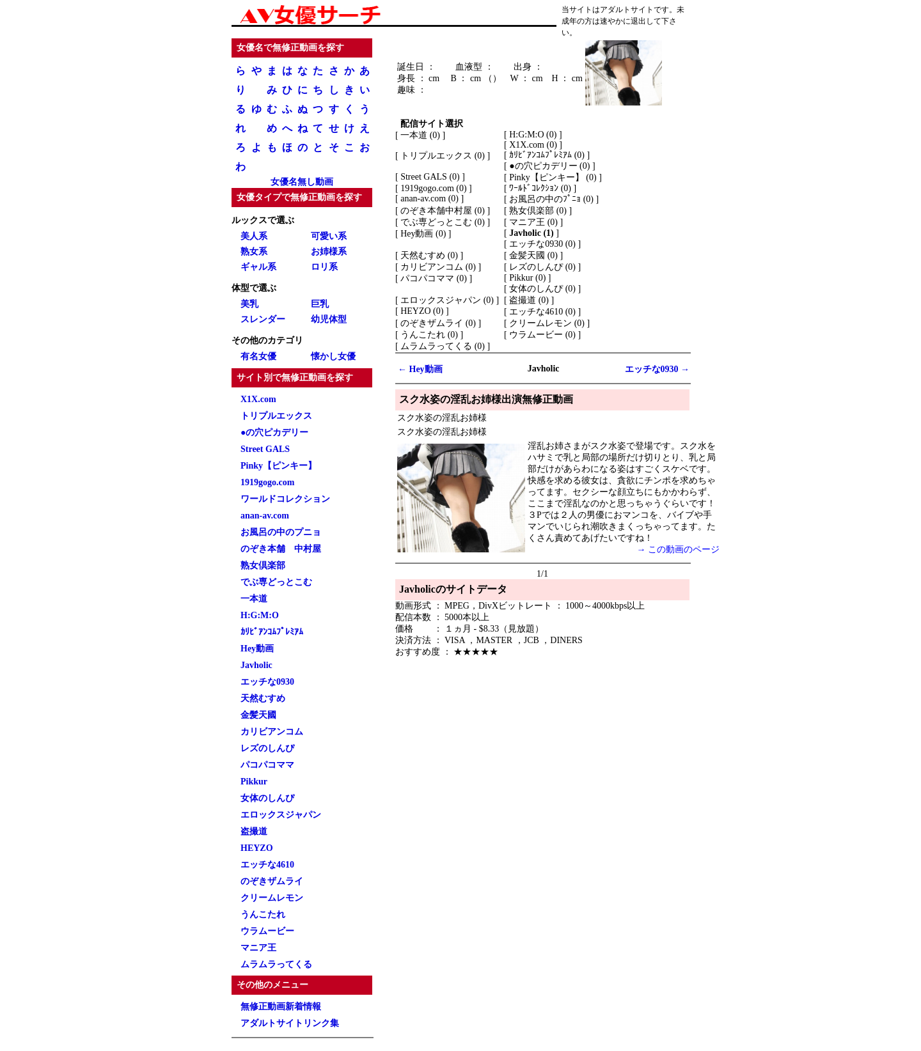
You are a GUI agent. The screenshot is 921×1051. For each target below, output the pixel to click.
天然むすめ (262, 698)
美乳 (249, 304)
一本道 (253, 598)
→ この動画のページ (678, 549)
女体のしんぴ (267, 798)
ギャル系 (258, 267)
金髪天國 (258, 715)
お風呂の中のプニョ (280, 532)
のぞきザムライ (271, 881)
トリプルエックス (276, 416)
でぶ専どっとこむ (276, 582)
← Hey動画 (420, 369)
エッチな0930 (267, 682)
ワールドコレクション (285, 499)
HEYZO (256, 848)
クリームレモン (271, 898)
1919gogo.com (267, 482)
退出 (638, 21)
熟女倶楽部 (262, 565)
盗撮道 (253, 831)
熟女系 (253, 251)
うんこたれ (262, 914)
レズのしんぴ (267, 748)
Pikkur (253, 781)
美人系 (253, 236)
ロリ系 (324, 267)
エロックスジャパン (280, 815)
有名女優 (258, 356)
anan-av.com (264, 515)
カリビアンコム (271, 731)
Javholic (256, 665)
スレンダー (262, 319)
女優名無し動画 (302, 182)
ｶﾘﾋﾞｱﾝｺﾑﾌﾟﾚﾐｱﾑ (271, 632)
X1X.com (258, 399)
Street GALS (265, 449)
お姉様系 (329, 251)
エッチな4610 (267, 864)
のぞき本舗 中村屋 (280, 549)
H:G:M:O (259, 615)
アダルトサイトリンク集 (289, 1023)
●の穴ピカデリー (274, 432)
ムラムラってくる (276, 964)
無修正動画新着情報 (280, 1006)
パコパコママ (267, 765)
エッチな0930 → (657, 369)
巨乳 (320, 304)
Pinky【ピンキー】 (278, 466)
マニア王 (258, 948)
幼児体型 (329, 319)
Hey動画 (257, 648)
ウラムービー (267, 931)
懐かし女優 (333, 356)
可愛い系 (329, 236)
